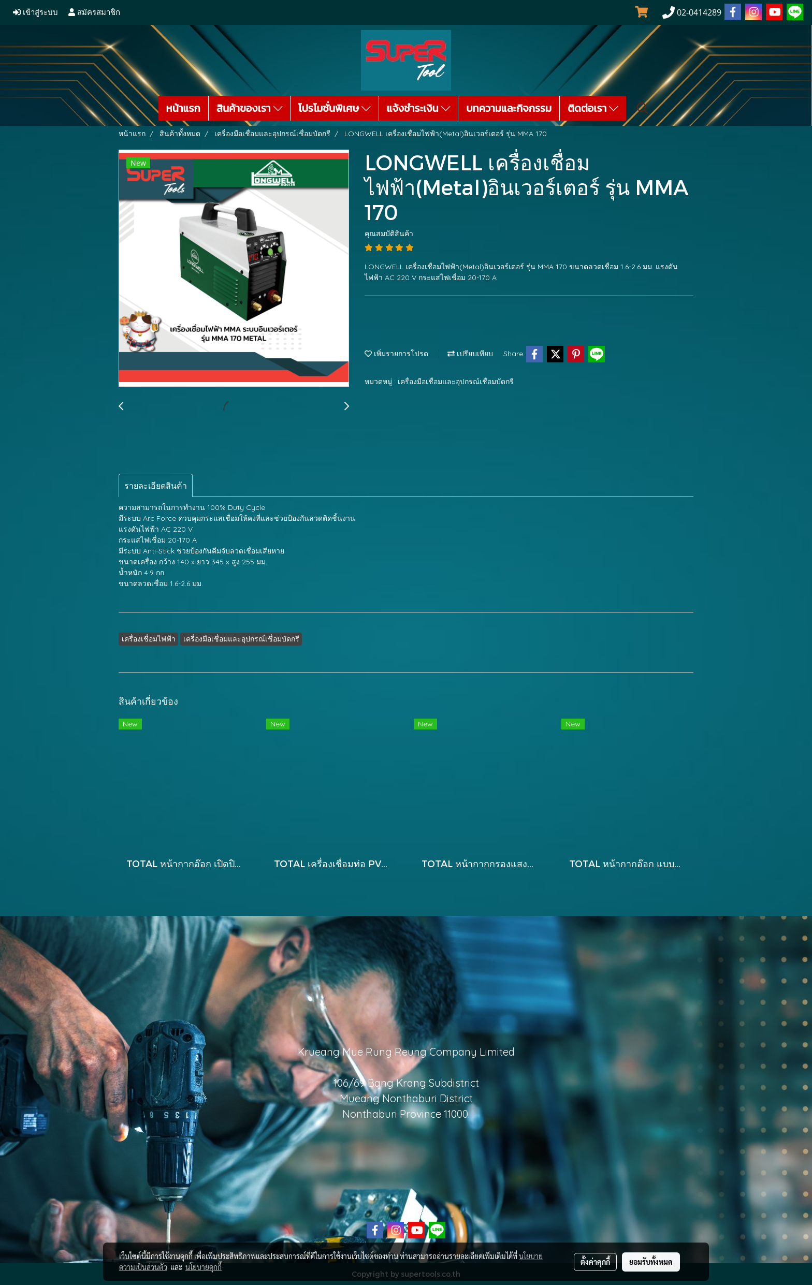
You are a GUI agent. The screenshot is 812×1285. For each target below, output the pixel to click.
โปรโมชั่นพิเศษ (334, 108)
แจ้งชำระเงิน (419, 108)
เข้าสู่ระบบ (35, 12)
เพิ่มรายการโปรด (396, 353)
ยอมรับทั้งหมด (651, 1261)
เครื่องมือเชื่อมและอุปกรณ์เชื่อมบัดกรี (456, 381)
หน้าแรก (183, 108)
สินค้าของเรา (249, 108)
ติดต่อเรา (593, 108)
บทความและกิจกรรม (509, 108)
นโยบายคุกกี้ (203, 1267)
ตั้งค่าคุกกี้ (595, 1261)
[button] (642, 108)
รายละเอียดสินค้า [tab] (155, 485)
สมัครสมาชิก (94, 12)
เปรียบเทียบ (470, 353)
